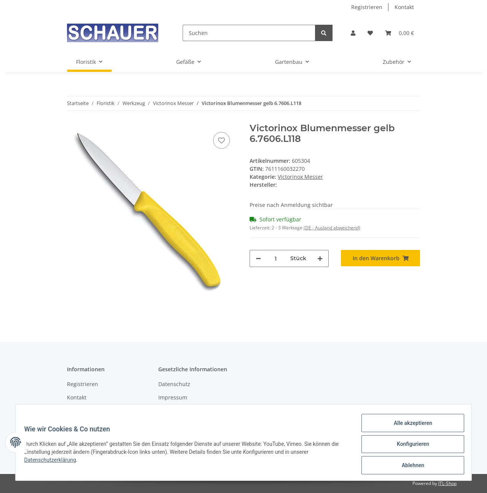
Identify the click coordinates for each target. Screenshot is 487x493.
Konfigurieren (409, 446)
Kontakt (404, 7)
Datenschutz (174, 384)
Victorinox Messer (300, 176)
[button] (353, 33)
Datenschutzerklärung (54, 462)
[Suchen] (249, 33)
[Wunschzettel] (370, 33)
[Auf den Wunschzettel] (221, 140)
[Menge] (275, 258)
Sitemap (77, 410)
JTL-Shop (447, 483)
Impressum (172, 397)
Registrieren (366, 7)
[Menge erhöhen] (320, 258)
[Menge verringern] (258, 258)
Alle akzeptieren (409, 426)
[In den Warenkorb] (380, 258)
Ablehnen (409, 466)
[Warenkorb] (399, 33)
